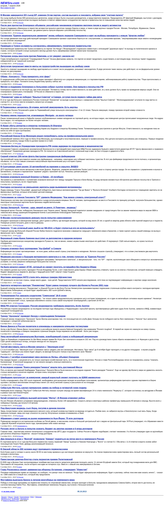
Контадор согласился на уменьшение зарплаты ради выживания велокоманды (41, 187)
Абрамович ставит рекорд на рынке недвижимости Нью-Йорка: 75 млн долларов (42, 418)
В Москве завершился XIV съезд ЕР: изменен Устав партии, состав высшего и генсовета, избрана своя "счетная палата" (62, 15)
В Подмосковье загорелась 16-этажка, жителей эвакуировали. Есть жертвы (39, 107)
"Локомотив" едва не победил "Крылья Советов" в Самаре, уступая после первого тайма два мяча (51, 97)
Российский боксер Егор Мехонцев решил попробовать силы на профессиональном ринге (47, 136)
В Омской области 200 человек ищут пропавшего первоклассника (34, 449)
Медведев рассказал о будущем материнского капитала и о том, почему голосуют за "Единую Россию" (53, 257)
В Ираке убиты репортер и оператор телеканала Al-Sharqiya (31, 126)
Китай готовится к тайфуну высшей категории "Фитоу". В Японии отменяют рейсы (43, 398)
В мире (19, 43)
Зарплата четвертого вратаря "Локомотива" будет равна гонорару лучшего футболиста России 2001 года (54, 285)
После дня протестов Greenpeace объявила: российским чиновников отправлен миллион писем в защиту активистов (61, 25)
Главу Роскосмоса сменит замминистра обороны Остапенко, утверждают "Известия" (44, 469)
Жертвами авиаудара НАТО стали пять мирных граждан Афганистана (36, 277)
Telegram (38, 497)
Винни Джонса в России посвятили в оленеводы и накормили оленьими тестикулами (44, 326)
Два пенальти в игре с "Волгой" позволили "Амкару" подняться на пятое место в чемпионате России (52, 439)
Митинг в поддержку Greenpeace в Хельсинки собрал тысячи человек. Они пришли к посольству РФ (52, 87)
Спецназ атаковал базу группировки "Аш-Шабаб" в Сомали (31, 248)
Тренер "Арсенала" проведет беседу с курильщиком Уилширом (33, 316)
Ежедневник (24, 497)
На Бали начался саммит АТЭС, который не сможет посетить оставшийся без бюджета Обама (48, 267)
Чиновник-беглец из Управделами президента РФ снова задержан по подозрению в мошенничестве (52, 146)
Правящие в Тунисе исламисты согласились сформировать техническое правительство (46, 46)
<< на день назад (8, 491)
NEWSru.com (10, 3)
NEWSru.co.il (6, 499)
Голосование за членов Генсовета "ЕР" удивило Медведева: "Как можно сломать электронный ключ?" (53, 197)
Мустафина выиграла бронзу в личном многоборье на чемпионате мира (38, 480)
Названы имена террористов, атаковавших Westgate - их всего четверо (37, 115)
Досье (10, 497)
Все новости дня (8, 8)
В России (20, 23)
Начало (4, 497)
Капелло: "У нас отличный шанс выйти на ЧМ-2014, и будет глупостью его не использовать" (48, 228)
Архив (16, 497)
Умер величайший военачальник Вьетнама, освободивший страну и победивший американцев (49, 336)
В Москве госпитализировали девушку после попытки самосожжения (36, 218)
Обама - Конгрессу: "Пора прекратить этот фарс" (26, 76)
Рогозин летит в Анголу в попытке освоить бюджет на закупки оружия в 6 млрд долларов (46, 429)
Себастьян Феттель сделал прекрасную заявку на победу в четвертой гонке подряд (43, 388)
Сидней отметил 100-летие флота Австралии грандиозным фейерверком (38, 156)
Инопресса (24, 499)
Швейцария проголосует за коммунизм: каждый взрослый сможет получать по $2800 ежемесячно (50, 377)
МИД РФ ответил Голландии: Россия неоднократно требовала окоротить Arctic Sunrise (45, 306)
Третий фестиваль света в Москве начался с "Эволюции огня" (32, 347)
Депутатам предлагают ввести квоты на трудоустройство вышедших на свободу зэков (45, 66)
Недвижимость (22, 426)
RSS (32, 497)
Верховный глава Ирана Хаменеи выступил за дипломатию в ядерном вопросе (41, 238)
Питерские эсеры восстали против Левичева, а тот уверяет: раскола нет (37, 56)
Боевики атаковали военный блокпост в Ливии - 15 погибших (32, 177)
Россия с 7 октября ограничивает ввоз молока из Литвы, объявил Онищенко (40, 357)
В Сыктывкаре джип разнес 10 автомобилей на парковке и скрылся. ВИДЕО (39, 166)
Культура (20, 303)
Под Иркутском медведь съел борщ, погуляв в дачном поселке (33, 408)
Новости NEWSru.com (11, 500)
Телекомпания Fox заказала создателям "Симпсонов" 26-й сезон (34, 295)
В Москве (15, 499)
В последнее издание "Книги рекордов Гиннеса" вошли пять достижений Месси (41, 367)
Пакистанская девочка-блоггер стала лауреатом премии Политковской (37, 459)
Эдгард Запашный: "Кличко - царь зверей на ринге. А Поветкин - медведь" (39, 207)
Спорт (19, 104)
